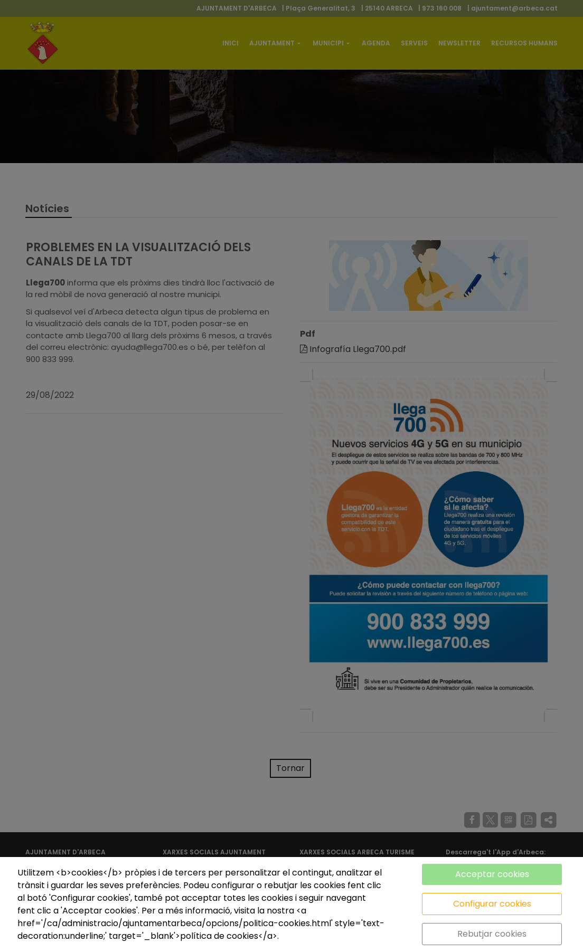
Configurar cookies (492, 904)
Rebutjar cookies (491, 934)
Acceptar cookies (492, 874)
